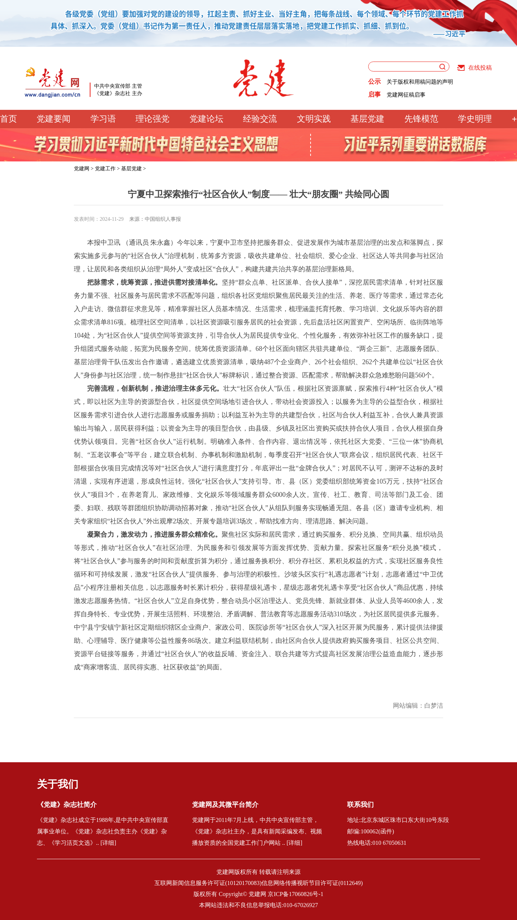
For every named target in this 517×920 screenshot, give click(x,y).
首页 (8, 118)
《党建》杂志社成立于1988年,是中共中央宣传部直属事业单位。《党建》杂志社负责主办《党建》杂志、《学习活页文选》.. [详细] (102, 831)
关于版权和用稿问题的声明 (420, 82)
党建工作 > (107, 168)
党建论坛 (206, 118)
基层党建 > (133, 168)
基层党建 (367, 118)
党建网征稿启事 (406, 95)
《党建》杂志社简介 (67, 804)
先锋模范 (421, 118)
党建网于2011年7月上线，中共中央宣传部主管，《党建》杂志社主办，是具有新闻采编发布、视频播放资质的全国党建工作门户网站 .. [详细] (257, 831)
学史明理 (475, 118)
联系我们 (360, 804)
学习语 (103, 118)
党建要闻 (54, 118)
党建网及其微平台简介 (225, 804)
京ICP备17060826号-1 (295, 894)
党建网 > (83, 168)
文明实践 (314, 118)
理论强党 (153, 118)
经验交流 (260, 118)
